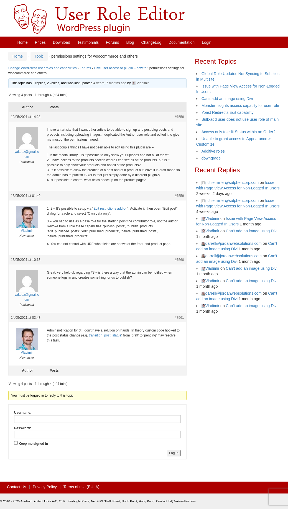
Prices (40, 42)
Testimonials (88, 42)
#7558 (179, 117)
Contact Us (16, 487)
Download (61, 42)
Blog (130, 42)
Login (206, 42)
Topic (39, 56)
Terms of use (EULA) (81, 487)
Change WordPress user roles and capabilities (42, 68)
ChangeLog (151, 42)
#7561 (179, 318)
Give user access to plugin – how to (120, 68)
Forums (112, 42)
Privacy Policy (45, 487)
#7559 (179, 196)
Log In (173, 453)
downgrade (211, 158)
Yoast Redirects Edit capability (228, 112)
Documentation (182, 42)
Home (22, 42)
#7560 (179, 260)
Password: (22, 428)
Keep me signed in (33, 444)
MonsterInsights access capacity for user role (240, 105)
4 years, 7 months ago (109, 83)
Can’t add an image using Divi (227, 98)
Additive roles (213, 151)
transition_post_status (105, 335)
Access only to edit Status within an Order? (239, 132)
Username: (22, 413)
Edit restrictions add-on (110, 208)
